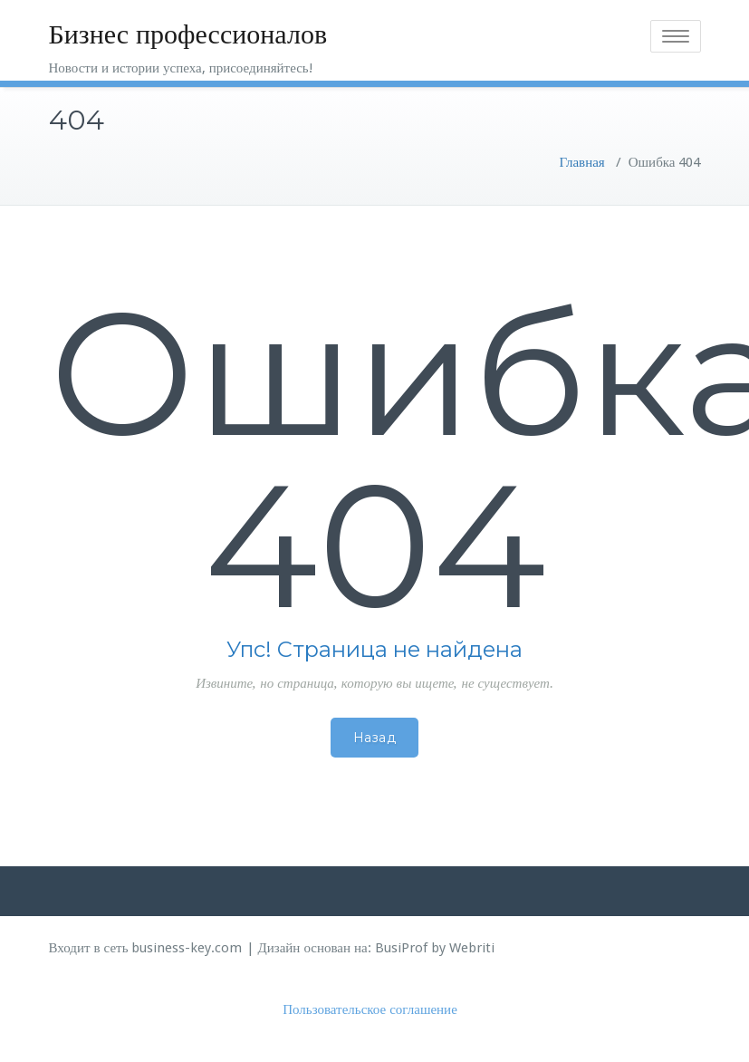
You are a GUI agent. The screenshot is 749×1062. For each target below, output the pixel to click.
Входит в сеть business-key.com (146, 948)
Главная (581, 162)
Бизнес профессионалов (188, 34)
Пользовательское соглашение (370, 1009)
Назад (375, 737)
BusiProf (401, 948)
